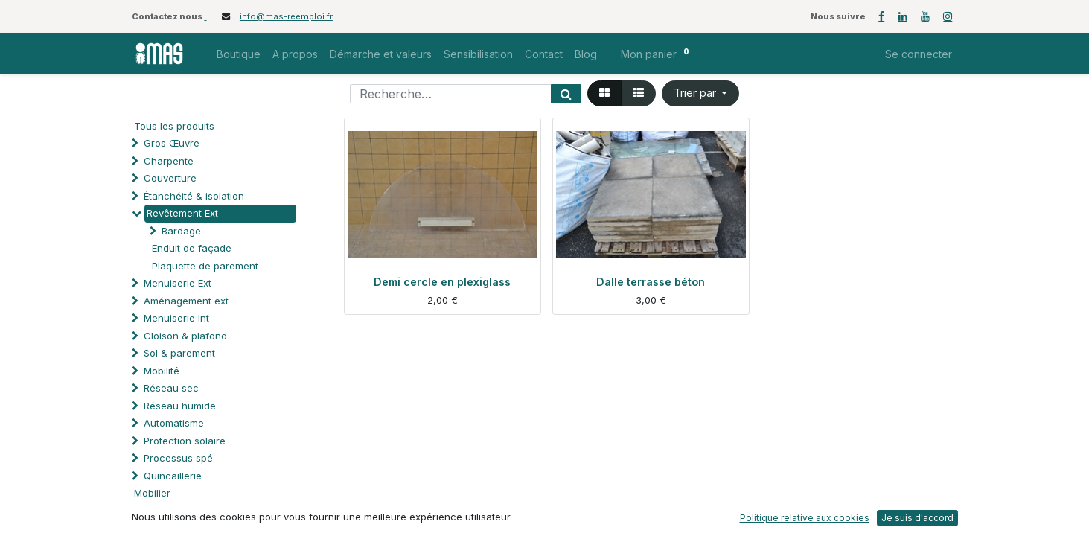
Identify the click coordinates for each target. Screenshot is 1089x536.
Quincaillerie (173, 476)
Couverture (170, 178)
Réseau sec (171, 388)
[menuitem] (238, 54)
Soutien (161, 511)
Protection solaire (185, 441)
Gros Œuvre (171, 143)
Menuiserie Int (176, 318)
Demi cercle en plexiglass (442, 281)
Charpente (169, 161)
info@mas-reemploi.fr (286, 16)
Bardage (181, 231)
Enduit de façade (191, 248)
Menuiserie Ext (177, 283)
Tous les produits (174, 126)
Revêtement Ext (182, 213)
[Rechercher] (566, 93)
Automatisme (174, 423)
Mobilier (152, 493)
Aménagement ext (186, 301)
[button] (701, 93)
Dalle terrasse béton (650, 281)
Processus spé (178, 458)
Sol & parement (181, 353)
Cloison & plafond (185, 336)
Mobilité (161, 371)
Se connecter (918, 54)
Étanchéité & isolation (194, 196)
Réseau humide (180, 406)
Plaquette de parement (205, 266)
